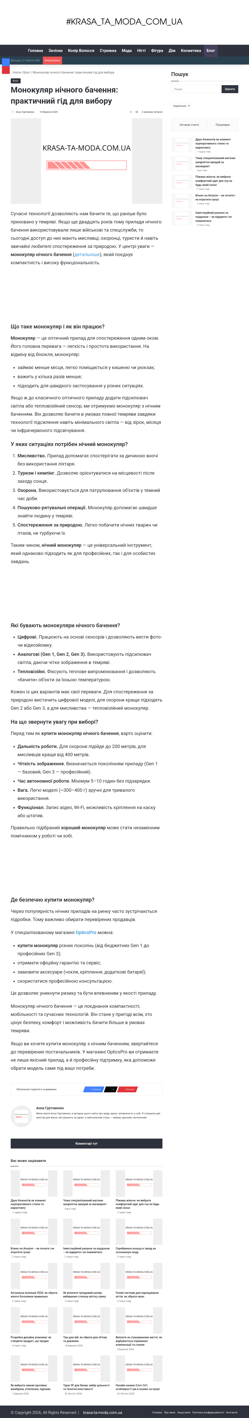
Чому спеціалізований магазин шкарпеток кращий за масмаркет (215, 162)
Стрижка (108, 50)
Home (16, 72)
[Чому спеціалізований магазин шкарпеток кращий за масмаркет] (86, 1182)
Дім (172, 50)
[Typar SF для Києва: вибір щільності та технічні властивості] (86, 1367)
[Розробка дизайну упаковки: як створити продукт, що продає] (34, 1319)
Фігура (157, 50)
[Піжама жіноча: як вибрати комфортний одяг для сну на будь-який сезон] (139, 1182)
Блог (211, 50)
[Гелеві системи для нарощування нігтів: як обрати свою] (139, 1274)
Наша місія (183, 1410)
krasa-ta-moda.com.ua (102, 1411)
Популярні (223, 125)
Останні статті (189, 125)
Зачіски (55, 50)
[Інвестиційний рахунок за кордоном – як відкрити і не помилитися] (86, 1230)
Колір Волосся (81, 50)
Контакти (231, 1410)
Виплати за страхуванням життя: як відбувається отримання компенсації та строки (139, 1339)
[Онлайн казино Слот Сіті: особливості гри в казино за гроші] (139, 1367)
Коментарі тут (86, 1142)
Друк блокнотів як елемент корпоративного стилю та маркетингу (28, 1202)
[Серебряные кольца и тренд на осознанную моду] (139, 1230)
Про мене (169, 1410)
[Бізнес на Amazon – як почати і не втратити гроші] (34, 1230)
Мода (127, 50)
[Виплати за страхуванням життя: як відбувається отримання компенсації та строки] (139, 1319)
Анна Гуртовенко (27, 112)
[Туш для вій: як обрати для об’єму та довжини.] (86, 1319)
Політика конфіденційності (208, 1410)
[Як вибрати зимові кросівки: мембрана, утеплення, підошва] (34, 1367)
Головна (35, 50)
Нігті (141, 50)
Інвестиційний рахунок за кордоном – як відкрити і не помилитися (214, 216)
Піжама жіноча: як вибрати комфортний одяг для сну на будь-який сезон (138, 1202)
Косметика (191, 50)
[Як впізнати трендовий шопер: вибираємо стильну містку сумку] (86, 1274)
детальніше (87, 254)
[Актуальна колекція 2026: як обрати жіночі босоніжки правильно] (34, 1274)
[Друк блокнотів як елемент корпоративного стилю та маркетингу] (34, 1182)
